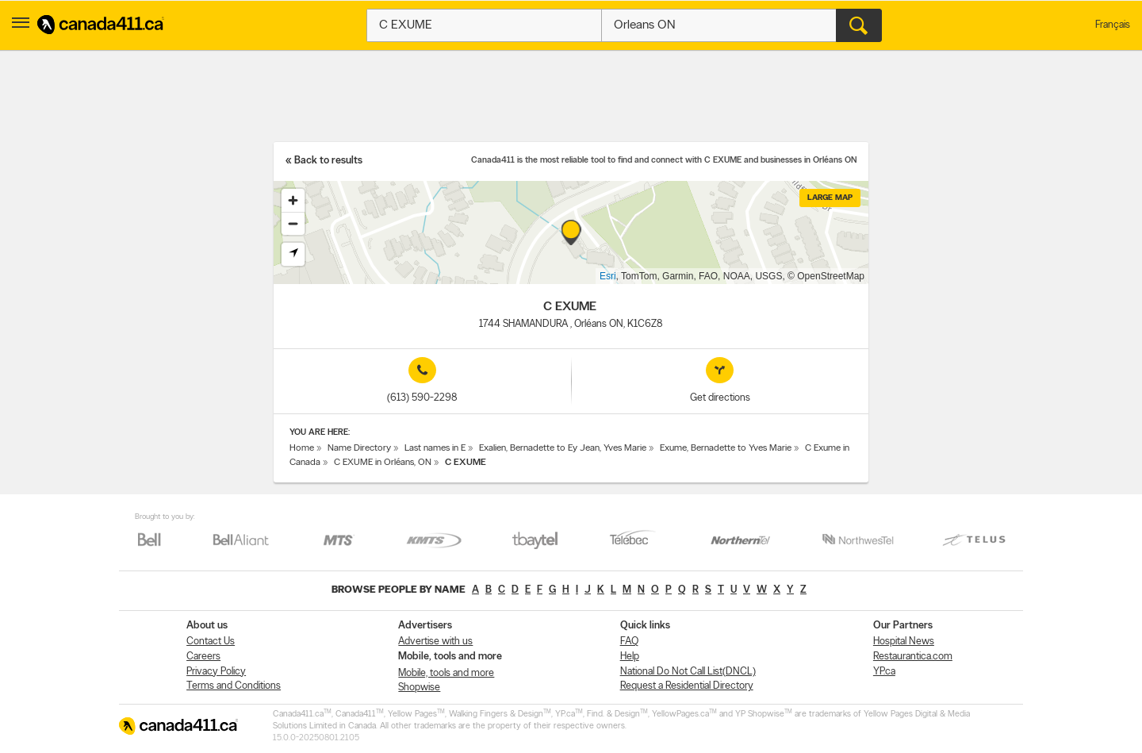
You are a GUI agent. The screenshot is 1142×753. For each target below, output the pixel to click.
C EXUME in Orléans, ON (382, 462)
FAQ (629, 641)
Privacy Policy (216, 672)
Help (629, 656)
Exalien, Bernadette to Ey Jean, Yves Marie (562, 448)
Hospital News (903, 641)
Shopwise (419, 687)
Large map (830, 198)
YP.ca (884, 672)
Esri (608, 276)
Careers (203, 656)
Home (301, 448)
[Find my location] (293, 254)
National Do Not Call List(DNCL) (688, 672)
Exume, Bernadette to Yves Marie (725, 448)
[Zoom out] (293, 223)
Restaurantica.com (912, 656)
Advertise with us (435, 641)
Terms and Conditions (233, 686)
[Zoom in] (293, 200)
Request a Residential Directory (686, 686)
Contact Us (210, 641)
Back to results (328, 161)
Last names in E (435, 448)
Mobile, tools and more (446, 673)
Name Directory (359, 448)
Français (1112, 25)
